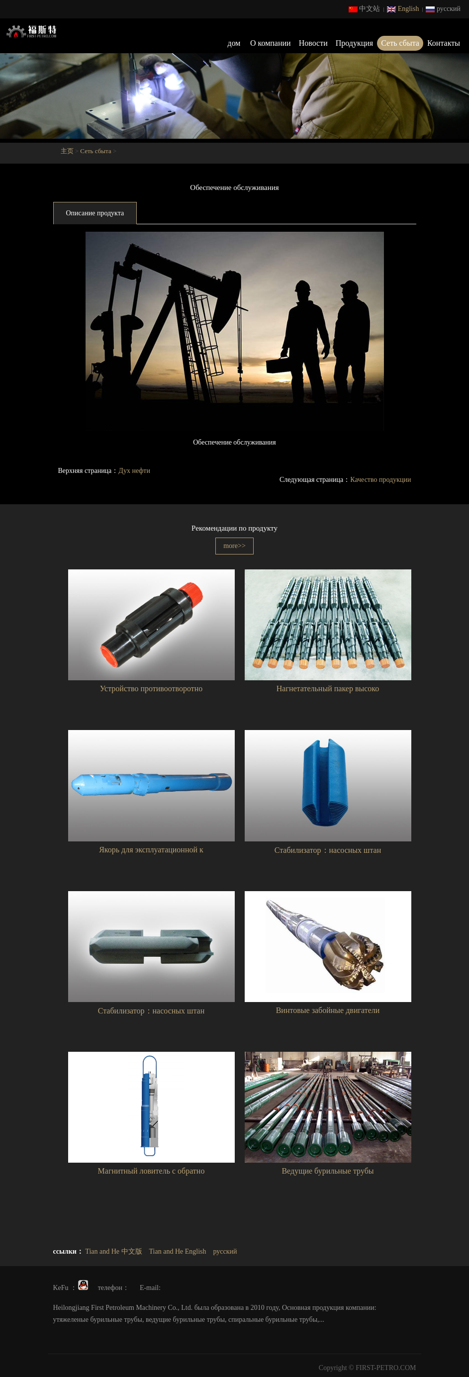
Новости (313, 43)
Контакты (443, 43)
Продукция (355, 43)
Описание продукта (95, 213)
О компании (270, 43)
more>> (234, 546)
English (403, 8)
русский (443, 8)
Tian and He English (177, 1251)
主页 (67, 151)
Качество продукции (380, 479)
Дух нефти (134, 470)
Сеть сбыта (400, 43)
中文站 (364, 8)
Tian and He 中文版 (113, 1251)
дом (234, 43)
